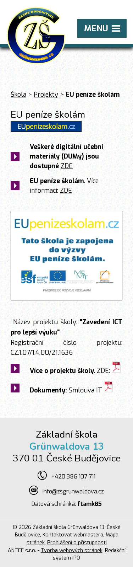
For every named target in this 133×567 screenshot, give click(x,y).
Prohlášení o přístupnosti (77, 542)
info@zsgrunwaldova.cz (73, 491)
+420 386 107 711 (73, 476)
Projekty (46, 94)
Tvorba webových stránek (71, 550)
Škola (18, 94)
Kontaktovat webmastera (73, 534)
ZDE (67, 166)
